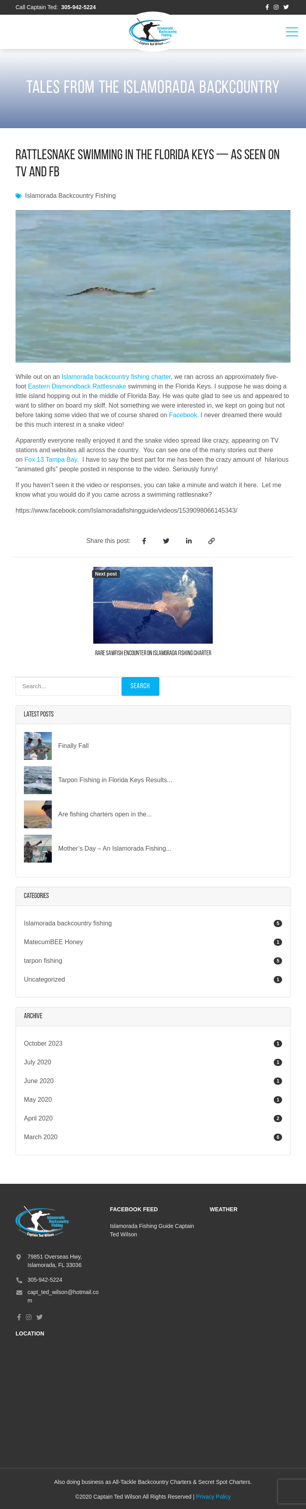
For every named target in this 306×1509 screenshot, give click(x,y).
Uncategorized (153, 979)
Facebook (183, 415)
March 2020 (41, 1137)
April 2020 (38, 1118)
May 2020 (38, 1099)
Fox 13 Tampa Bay (50, 459)
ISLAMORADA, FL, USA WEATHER (250, 1252)
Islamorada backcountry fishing (70, 195)
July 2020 (37, 1062)
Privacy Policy (213, 1496)
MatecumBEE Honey (153, 942)
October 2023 (43, 1043)
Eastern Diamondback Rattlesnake (77, 386)
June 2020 (39, 1081)
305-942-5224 (78, 7)
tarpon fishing (153, 960)
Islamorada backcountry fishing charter (116, 376)
